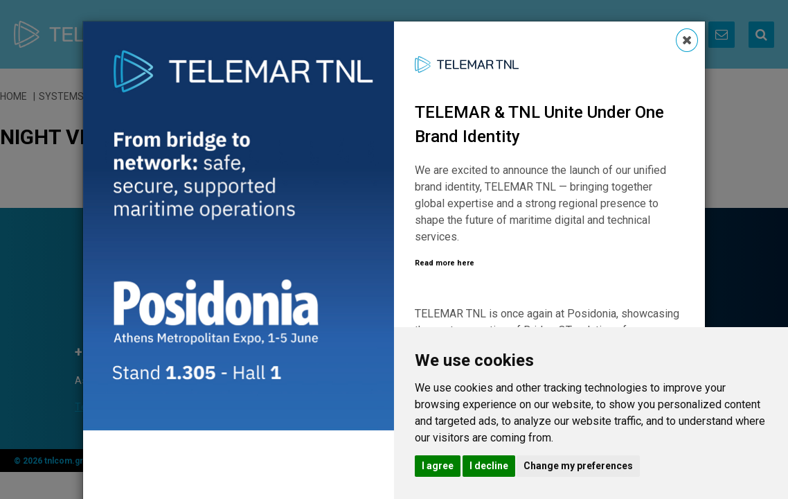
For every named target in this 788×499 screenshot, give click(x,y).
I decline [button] (488, 465)
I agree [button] (438, 465)
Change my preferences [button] (578, 465)
